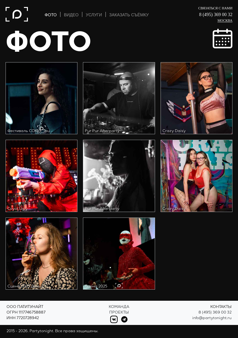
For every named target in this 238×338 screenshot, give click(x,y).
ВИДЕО (71, 15)
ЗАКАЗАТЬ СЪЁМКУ (129, 15)
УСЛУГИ (94, 15)
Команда (119, 307)
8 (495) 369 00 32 (215, 14)
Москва (225, 20)
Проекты (119, 313)
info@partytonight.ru (211, 318)
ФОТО (51, 15)
